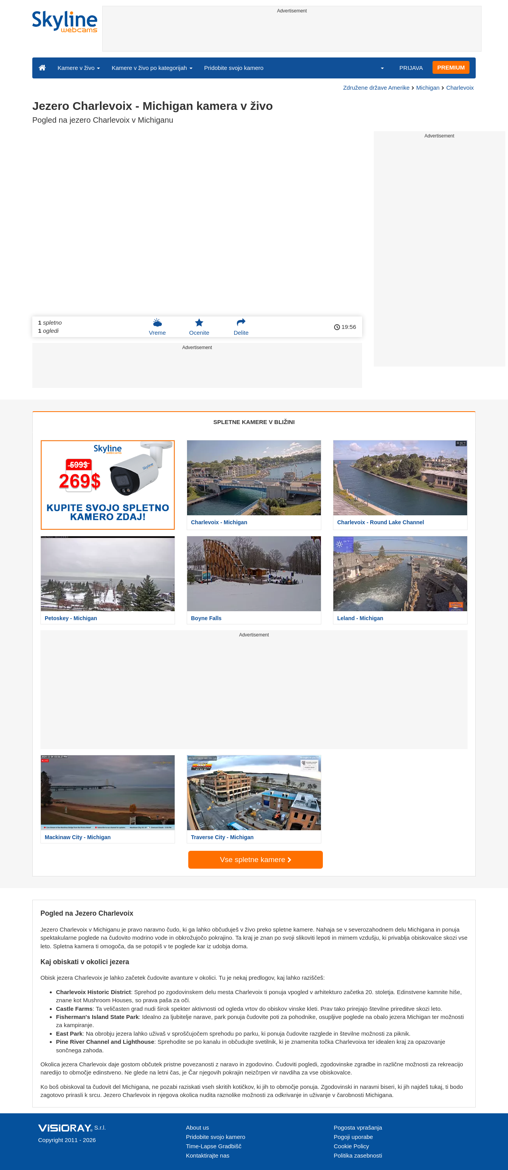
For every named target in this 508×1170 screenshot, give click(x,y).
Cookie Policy (351, 1146)
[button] (377, 67)
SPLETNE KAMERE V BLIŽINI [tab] (253, 422)
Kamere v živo (79, 67)
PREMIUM (451, 67)
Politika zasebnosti (358, 1155)
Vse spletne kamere (255, 859)
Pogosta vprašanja (358, 1127)
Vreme (157, 327)
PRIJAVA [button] (411, 67)
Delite (241, 327)
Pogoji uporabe (353, 1136)
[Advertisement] (292, 33)
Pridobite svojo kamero (234, 67)
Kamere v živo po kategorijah (152, 67)
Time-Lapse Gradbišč (214, 1146)
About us (197, 1127)
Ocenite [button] (199, 327)
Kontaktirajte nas (207, 1155)
